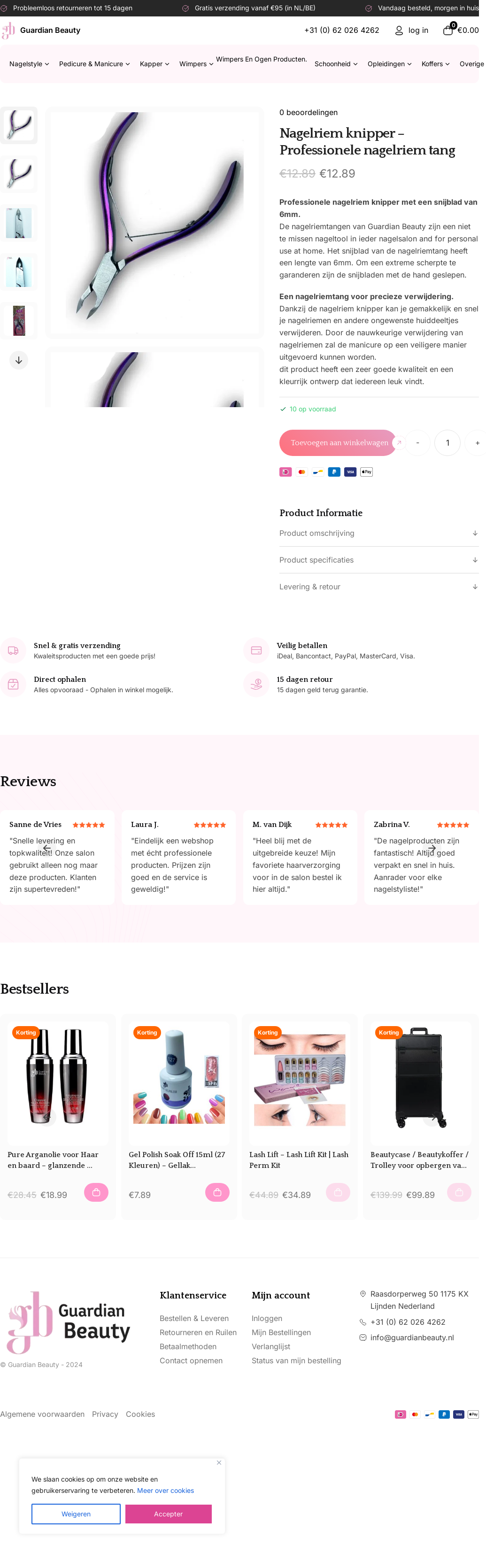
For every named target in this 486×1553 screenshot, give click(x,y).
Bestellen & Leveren (194, 1318)
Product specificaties (379, 559)
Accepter (168, 1514)
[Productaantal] (447, 443)
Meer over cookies (165, 1490)
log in (410, 30)
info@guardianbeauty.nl (412, 1337)
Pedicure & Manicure (95, 64)
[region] (122, 1496)
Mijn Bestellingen (281, 1332)
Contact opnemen (191, 1360)
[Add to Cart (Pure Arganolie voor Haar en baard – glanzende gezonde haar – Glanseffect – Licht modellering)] (96, 1192)
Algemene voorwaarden (42, 1414)
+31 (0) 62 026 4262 (341, 30)
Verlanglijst (271, 1346)
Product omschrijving (379, 533)
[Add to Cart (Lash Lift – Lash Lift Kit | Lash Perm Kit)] (338, 1192)
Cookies (140, 1414)
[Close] (219, 1462)
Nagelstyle (29, 64)
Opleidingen (390, 64)
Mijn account (281, 1295)
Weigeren (76, 1514)
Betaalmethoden (188, 1346)
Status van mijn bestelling (296, 1360)
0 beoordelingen (308, 112)
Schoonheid (336, 64)
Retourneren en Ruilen (198, 1332)
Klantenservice (193, 1295)
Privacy (105, 1414)
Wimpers (243, 64)
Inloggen (267, 1318)
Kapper (155, 64)
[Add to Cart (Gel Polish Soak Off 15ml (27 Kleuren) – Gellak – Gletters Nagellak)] (217, 1192)
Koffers (436, 64)
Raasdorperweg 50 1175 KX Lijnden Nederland (419, 1300)
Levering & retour (379, 586)
